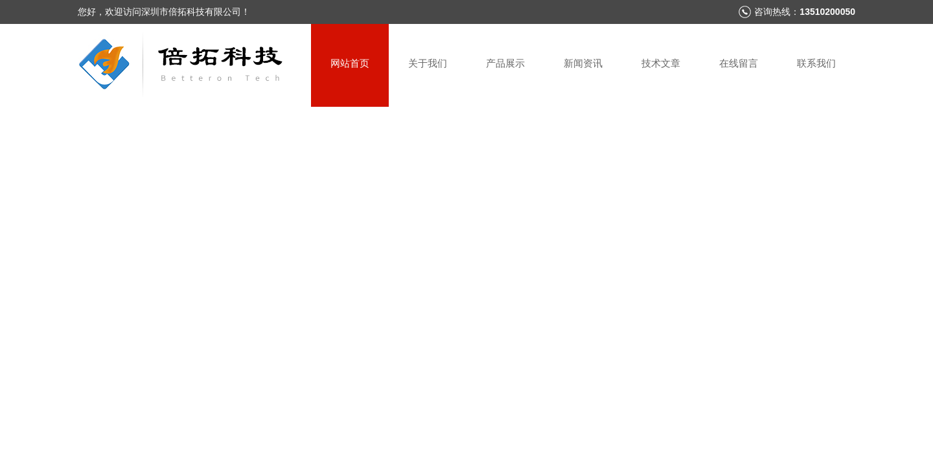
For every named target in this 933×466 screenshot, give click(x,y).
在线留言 (738, 63)
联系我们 (816, 63)
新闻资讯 (583, 63)
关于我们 (427, 63)
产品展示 (505, 63)
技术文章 (660, 63)
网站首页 (349, 63)
